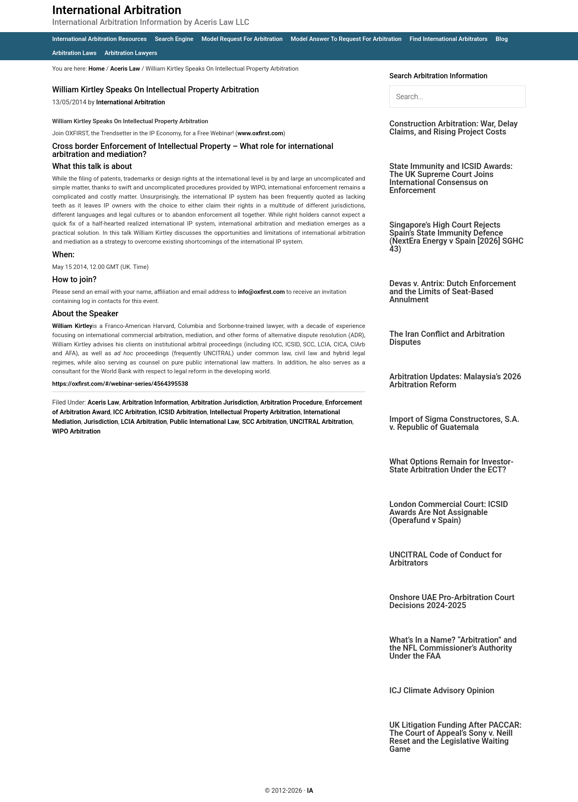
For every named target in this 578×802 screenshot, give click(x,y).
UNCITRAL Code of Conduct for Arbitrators (445, 559)
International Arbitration (116, 10)
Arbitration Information (155, 402)
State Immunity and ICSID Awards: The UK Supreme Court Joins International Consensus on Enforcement (451, 178)
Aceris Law (103, 402)
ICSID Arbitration (183, 412)
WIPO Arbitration (76, 431)
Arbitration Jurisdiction (224, 402)
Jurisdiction (101, 421)
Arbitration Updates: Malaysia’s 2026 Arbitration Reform (455, 380)
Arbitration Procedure (291, 402)
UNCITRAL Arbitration (320, 421)
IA (310, 790)
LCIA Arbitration (144, 421)
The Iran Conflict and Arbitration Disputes (447, 338)
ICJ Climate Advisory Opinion (442, 690)
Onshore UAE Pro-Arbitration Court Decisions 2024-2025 (452, 601)
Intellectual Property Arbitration (255, 412)
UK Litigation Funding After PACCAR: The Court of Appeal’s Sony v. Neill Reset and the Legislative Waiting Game (455, 737)
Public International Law (204, 421)
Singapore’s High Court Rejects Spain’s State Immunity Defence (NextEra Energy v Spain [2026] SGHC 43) (456, 237)
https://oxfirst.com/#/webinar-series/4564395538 (119, 383)
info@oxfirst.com (261, 291)
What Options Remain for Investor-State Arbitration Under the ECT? (451, 465)
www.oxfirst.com (260, 133)
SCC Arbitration (264, 421)
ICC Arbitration (134, 412)
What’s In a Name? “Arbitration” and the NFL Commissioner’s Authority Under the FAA (453, 648)
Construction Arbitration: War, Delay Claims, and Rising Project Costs (453, 127)
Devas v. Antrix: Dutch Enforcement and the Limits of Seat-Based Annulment (452, 291)
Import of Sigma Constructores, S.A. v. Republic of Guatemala (454, 423)
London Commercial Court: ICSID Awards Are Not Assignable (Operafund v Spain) (448, 512)
